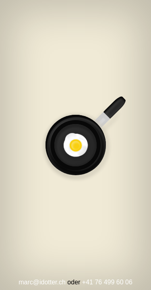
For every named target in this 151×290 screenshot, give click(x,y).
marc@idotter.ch (42, 282)
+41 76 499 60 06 (107, 282)
